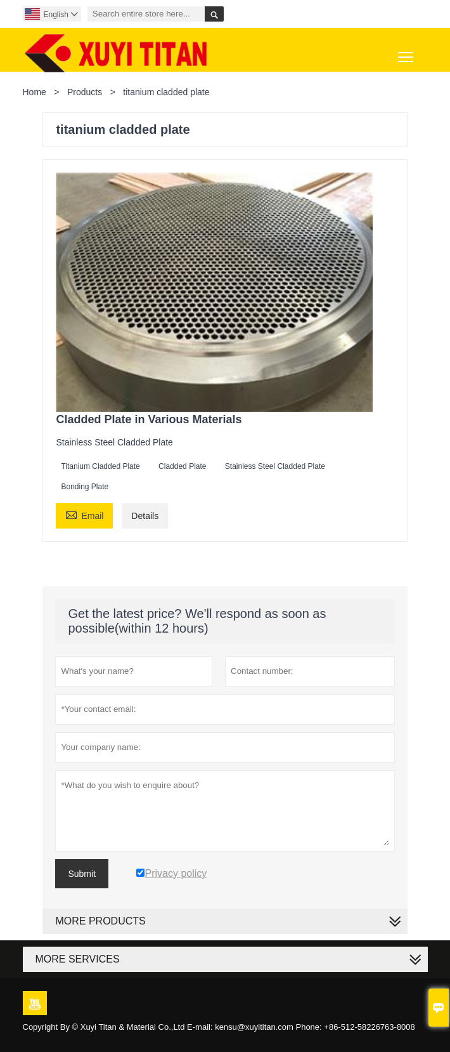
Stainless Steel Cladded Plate (275, 466)
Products (84, 92)
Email (84, 514)
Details (144, 516)
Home (34, 92)
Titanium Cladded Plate (100, 466)
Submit (82, 874)
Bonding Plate (84, 486)
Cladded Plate (182, 466)
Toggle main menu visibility (406, 52)
